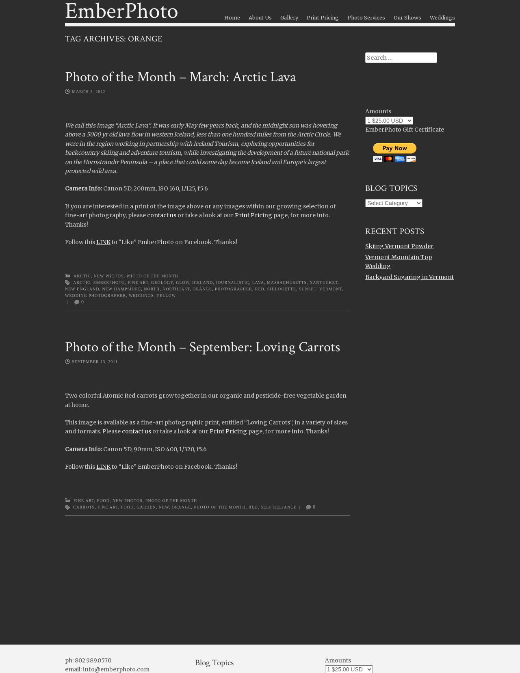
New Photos (109, 276)
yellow (166, 295)
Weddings (442, 18)
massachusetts (287, 282)
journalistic (232, 282)
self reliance (279, 507)
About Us (260, 18)
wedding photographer (95, 295)
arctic (82, 282)
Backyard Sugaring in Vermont (409, 277)
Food (103, 500)
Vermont (330, 289)
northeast (176, 289)
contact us (161, 215)
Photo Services (366, 18)
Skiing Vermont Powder (399, 246)
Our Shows (407, 18)
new (164, 507)
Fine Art (138, 282)
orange (202, 289)
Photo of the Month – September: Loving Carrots (202, 347)
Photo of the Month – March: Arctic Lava (180, 77)
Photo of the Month (152, 276)
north (152, 289)
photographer (233, 289)
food (127, 507)
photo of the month (219, 507)
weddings (141, 295)
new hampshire (121, 289)
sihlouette (281, 289)
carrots (84, 507)
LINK (103, 242)
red (259, 289)
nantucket (324, 282)
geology (162, 282)
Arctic (82, 276)
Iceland (202, 282)
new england (82, 289)
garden (146, 507)
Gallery (289, 18)
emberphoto (109, 282)
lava (258, 282)
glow (182, 282)
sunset (307, 289)
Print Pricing (323, 18)
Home (232, 18)
